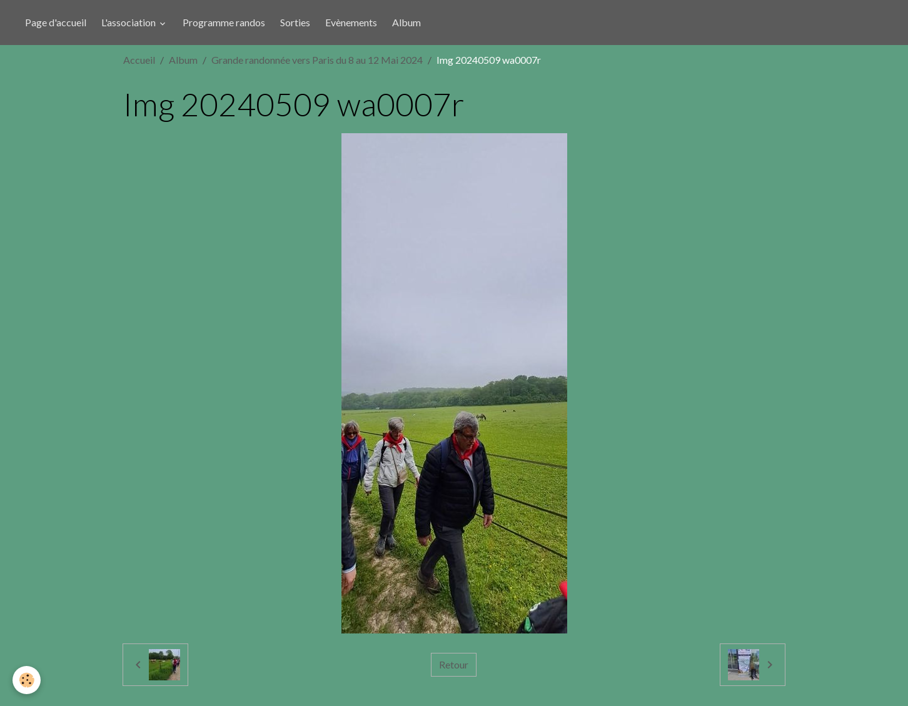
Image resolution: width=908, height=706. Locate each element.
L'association (129, 22)
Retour (453, 664)
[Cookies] (27, 680)
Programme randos (224, 22)
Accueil (139, 60)
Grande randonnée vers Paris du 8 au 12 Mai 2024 (317, 60)
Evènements (351, 22)
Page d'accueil (55, 22)
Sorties (295, 22)
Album (406, 22)
